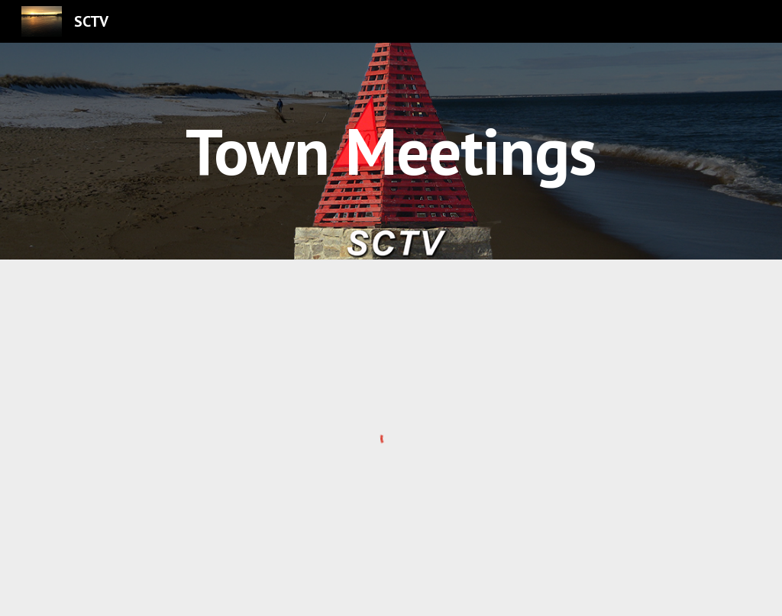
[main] (390, 150)
